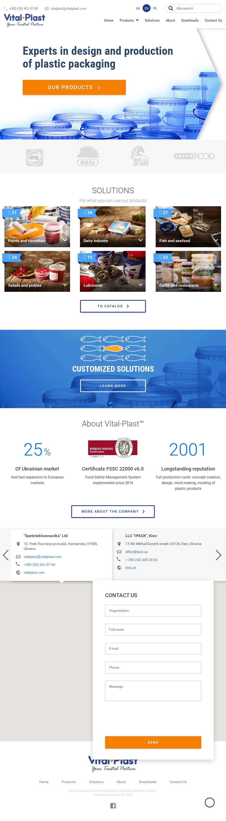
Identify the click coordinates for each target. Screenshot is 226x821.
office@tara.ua (136, 552)
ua (138, 8)
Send (153, 742)
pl (155, 8)
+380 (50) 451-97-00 (23, 8)
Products (127, 20)
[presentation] (142, 719)
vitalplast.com (34, 573)
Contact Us (213, 20)
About (170, 20)
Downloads (190, 20)
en (147, 8)
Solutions (152, 20)
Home (108, 20)
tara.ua (130, 568)
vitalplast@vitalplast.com (68, 8)
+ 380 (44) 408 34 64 (141, 560)
